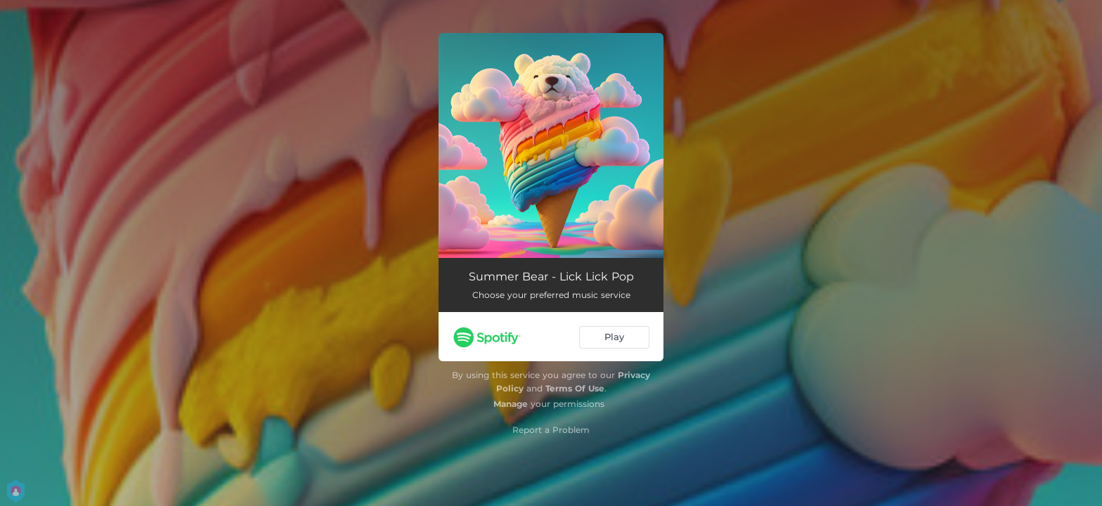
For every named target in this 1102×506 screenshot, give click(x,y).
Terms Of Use (574, 388)
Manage (510, 403)
